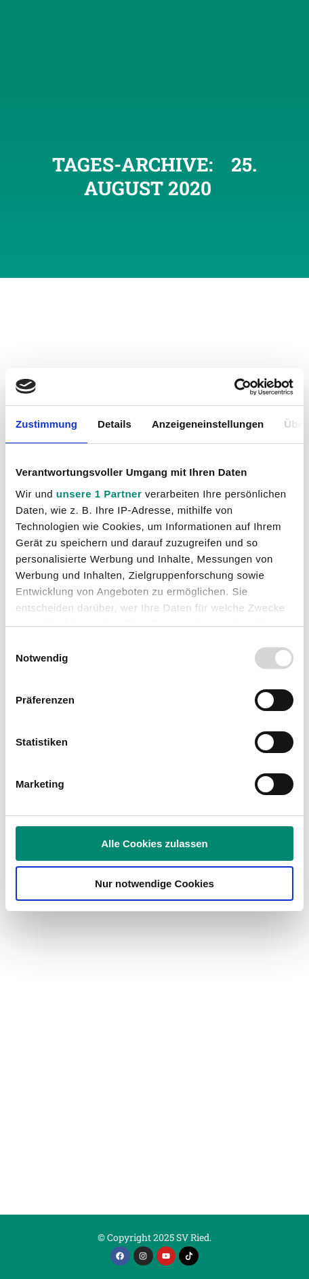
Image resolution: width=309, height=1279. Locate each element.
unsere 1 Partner (99, 494)
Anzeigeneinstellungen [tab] (208, 424)
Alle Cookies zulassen (154, 843)
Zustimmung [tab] (46, 424)
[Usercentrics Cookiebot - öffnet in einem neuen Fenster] (234, 387)
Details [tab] (114, 424)
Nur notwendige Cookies (154, 883)
